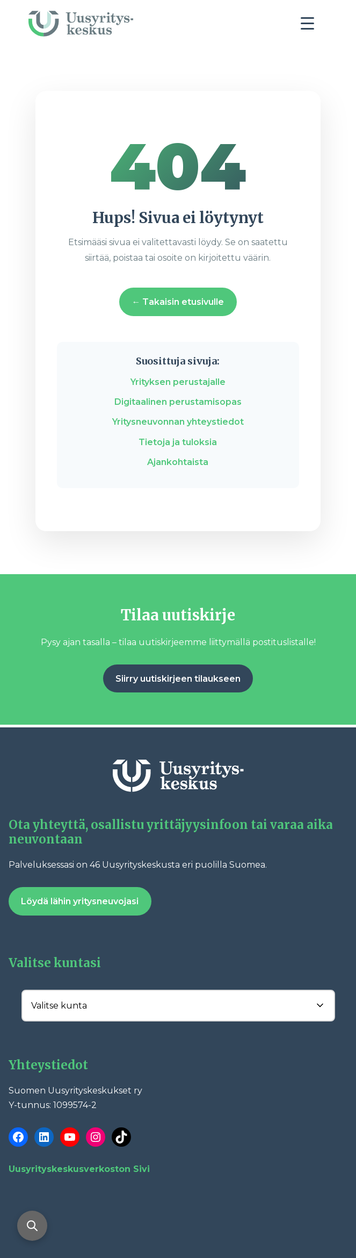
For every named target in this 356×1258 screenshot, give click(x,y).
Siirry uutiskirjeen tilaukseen (178, 679)
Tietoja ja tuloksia (178, 442)
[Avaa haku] (32, 1226)
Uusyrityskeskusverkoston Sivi (79, 1169)
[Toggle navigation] (311, 26)
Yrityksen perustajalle (178, 382)
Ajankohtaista (177, 462)
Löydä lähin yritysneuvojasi (80, 901)
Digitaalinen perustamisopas (178, 402)
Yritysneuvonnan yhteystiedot (178, 422)
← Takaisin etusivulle (178, 302)
